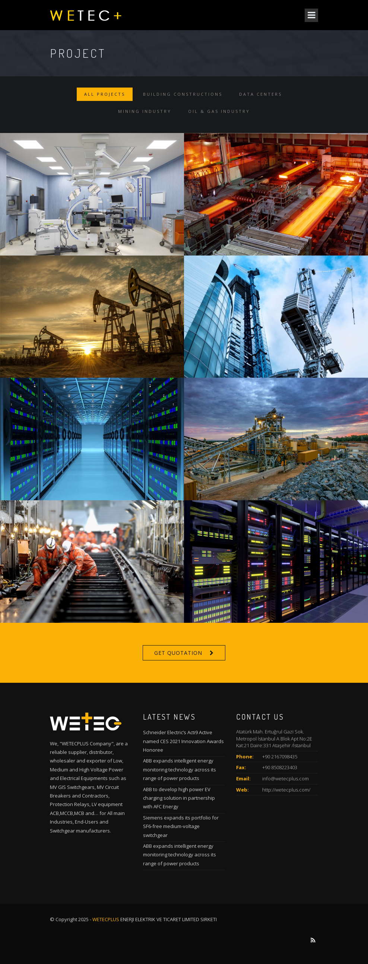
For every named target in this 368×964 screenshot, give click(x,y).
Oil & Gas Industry (219, 111)
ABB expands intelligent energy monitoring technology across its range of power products (179, 769)
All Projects (104, 94)
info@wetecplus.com (285, 778)
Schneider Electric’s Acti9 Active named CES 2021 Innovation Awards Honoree (183, 741)
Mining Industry (144, 111)
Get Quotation (178, 652)
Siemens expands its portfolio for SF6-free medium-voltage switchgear (181, 826)
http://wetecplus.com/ (286, 789)
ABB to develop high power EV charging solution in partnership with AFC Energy (179, 798)
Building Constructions (182, 94)
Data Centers (260, 94)
